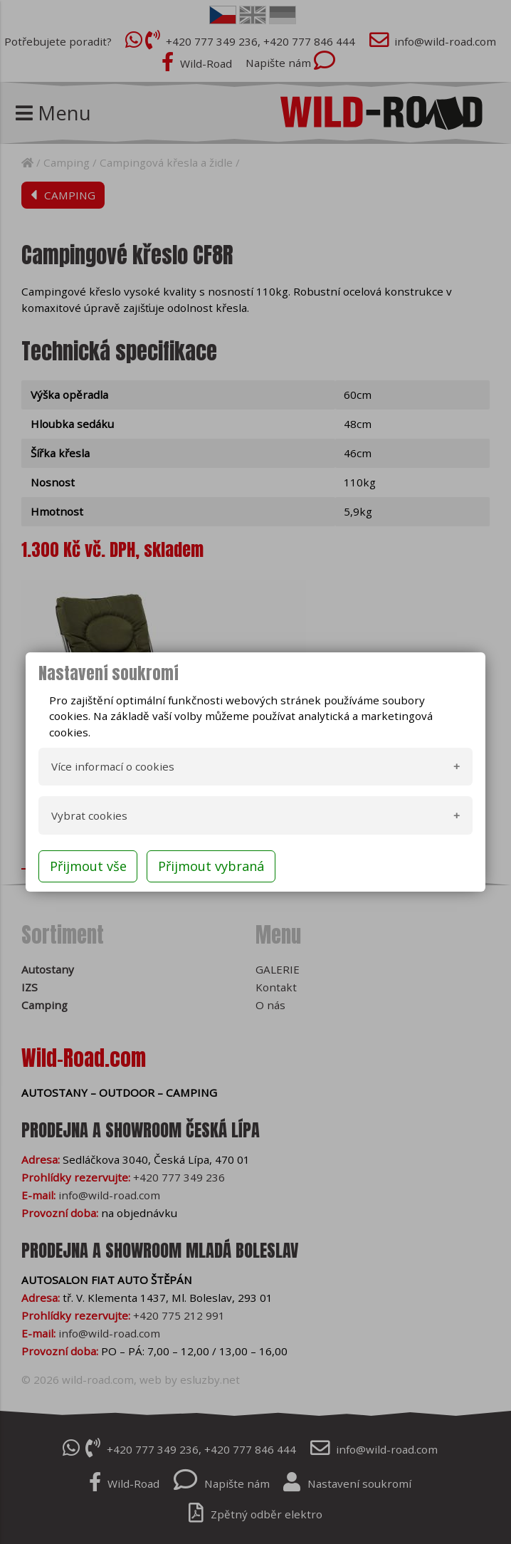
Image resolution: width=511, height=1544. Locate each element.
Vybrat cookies (89, 815)
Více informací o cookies (112, 766)
